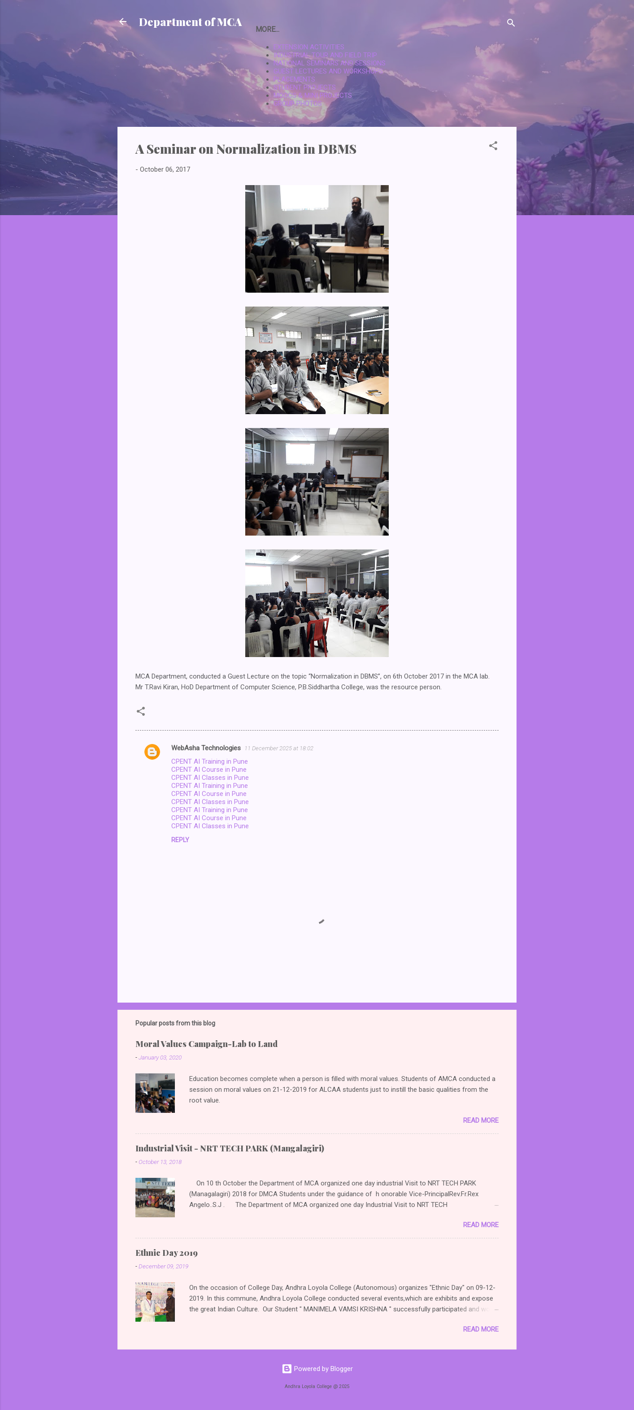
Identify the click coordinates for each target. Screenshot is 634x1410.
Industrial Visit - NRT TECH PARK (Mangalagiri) (229, 1148)
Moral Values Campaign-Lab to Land (206, 1043)
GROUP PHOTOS (298, 103)
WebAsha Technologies (206, 748)
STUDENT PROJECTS (305, 87)
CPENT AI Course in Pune (209, 770)
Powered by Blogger (317, 1369)
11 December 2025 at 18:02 (278, 748)
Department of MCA (190, 21)
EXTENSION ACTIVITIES (309, 47)
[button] (493, 147)
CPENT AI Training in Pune (209, 761)
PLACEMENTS (294, 79)
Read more (481, 1120)
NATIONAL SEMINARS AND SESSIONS (330, 63)
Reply (180, 839)
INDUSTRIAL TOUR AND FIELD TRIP (325, 55)
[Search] (511, 24)
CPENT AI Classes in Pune (210, 778)
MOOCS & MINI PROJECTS (313, 95)
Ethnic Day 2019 (166, 1252)
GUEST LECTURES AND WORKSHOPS (328, 71)
